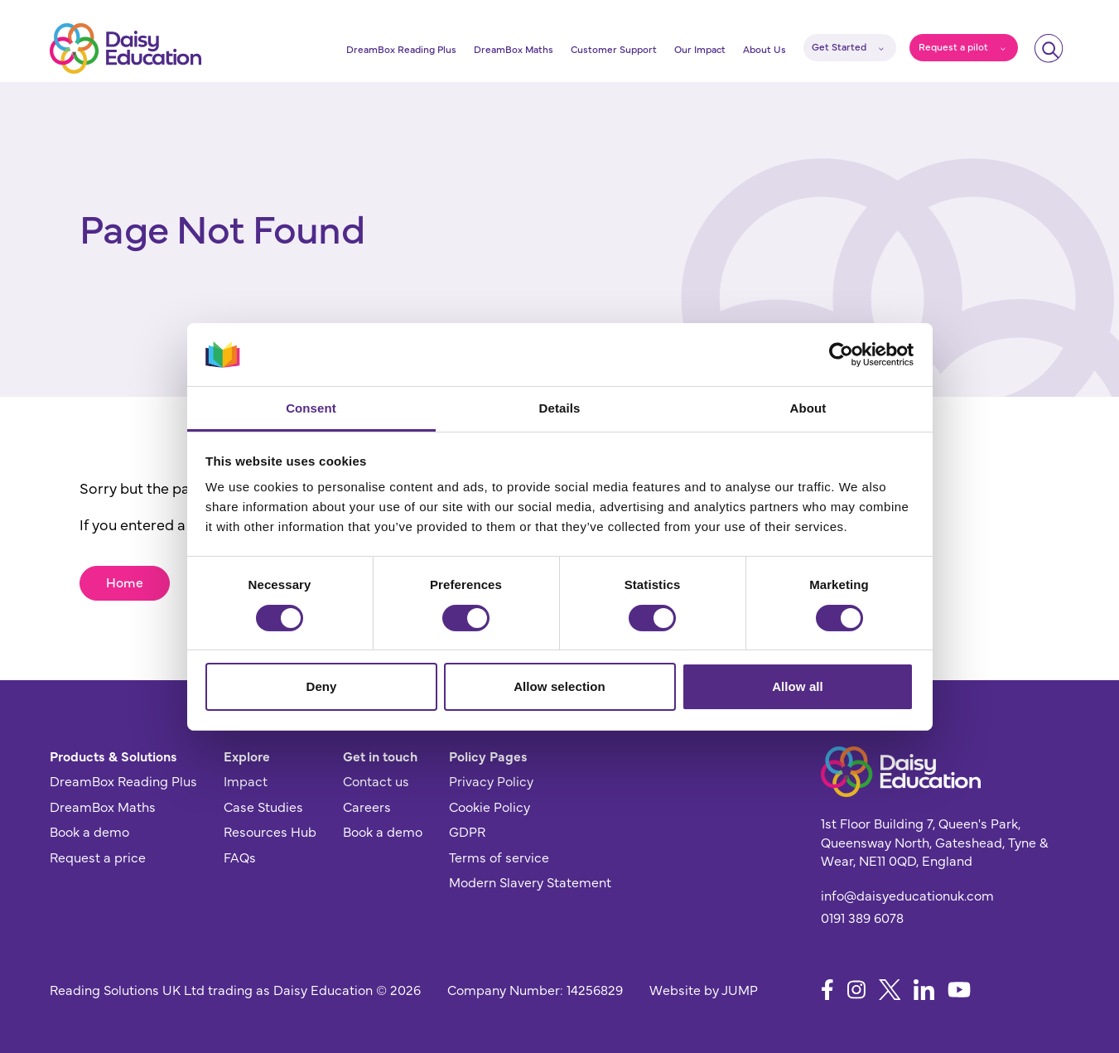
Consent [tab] (311, 408)
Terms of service (499, 857)
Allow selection (559, 686)
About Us (764, 49)
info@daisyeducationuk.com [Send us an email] (907, 895)
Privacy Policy (491, 780)
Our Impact (700, 49)
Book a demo (89, 831)
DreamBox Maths (513, 49)
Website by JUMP (703, 989)
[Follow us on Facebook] (827, 989)
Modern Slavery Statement (530, 881)
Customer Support (614, 49)
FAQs (240, 857)
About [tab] (808, 408)
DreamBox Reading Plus (401, 49)
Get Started (839, 46)
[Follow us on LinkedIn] (924, 989)
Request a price (98, 857)
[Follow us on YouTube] (959, 989)
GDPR (467, 831)
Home (124, 581)
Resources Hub (270, 831)
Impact (246, 780)
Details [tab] (560, 408)
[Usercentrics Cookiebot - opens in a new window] (841, 354)
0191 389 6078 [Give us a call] (862, 917)
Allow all (797, 686)
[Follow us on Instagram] (856, 989)
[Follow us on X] (890, 989)
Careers (367, 806)
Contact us (376, 780)
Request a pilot (953, 46)
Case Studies (263, 806)
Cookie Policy (489, 806)
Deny (321, 686)
